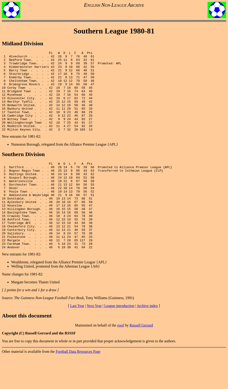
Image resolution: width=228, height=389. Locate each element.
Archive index (147, 339)
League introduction (119, 339)
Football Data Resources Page (78, 385)
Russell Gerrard (141, 359)
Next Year (94, 339)
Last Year (77, 339)
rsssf (120, 359)
